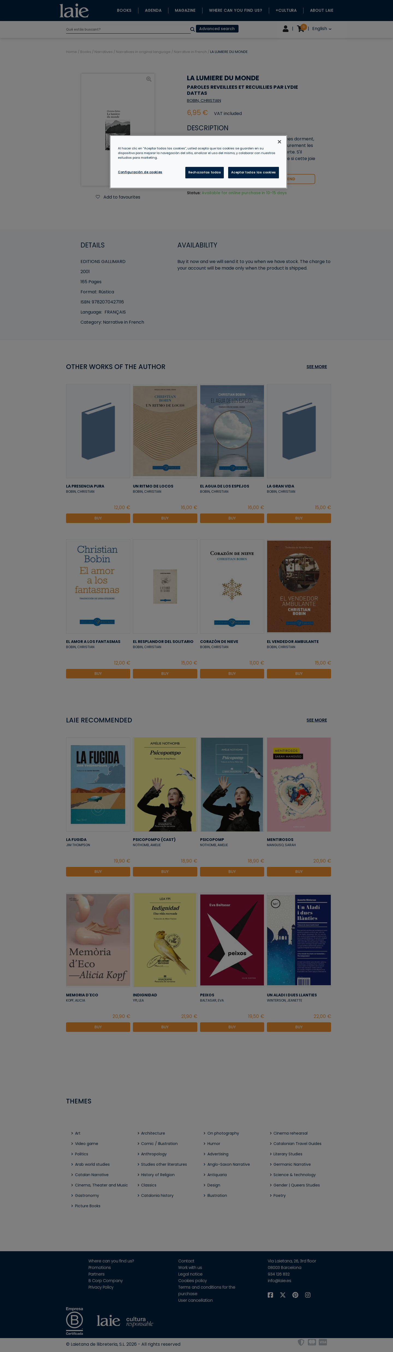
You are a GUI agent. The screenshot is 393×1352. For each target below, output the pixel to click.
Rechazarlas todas (204, 172)
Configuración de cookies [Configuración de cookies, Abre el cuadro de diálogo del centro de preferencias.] (140, 172)
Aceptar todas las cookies (253, 172)
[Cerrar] (279, 142)
